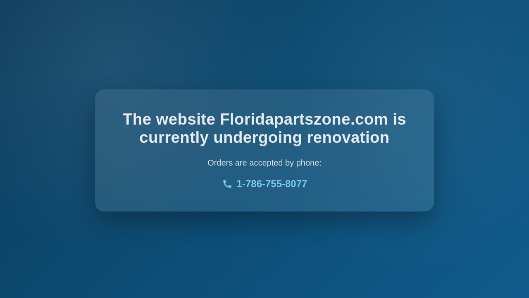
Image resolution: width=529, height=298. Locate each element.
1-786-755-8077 (264, 184)
